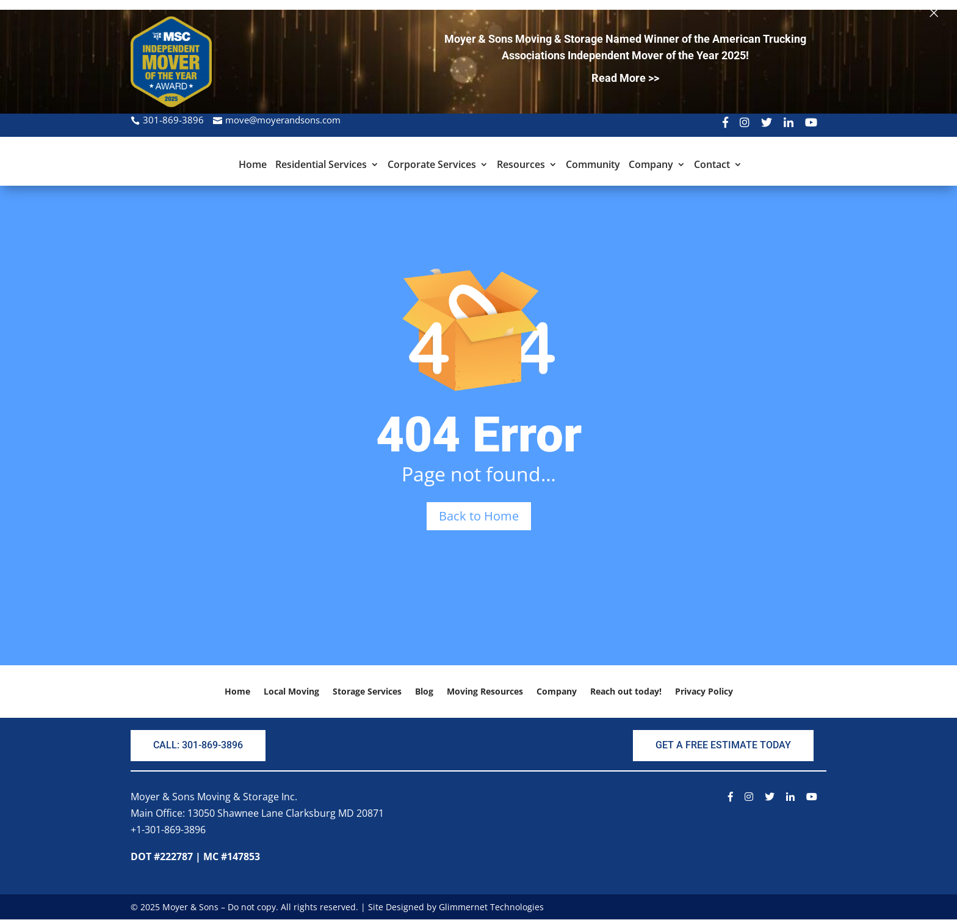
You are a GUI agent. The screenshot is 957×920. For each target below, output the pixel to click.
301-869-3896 (173, 120)
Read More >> (625, 77)
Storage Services (367, 692)
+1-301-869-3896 (168, 830)
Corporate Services (432, 165)
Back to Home (479, 516)
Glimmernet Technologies (491, 907)
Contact (712, 165)
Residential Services (321, 165)
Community (593, 165)
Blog (424, 692)
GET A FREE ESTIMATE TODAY (723, 745)
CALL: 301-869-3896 (198, 745)
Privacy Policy (704, 692)
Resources (521, 165)
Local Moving (291, 692)
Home (253, 165)
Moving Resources (485, 692)
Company (651, 165)
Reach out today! (626, 692)
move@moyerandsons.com (283, 120)
